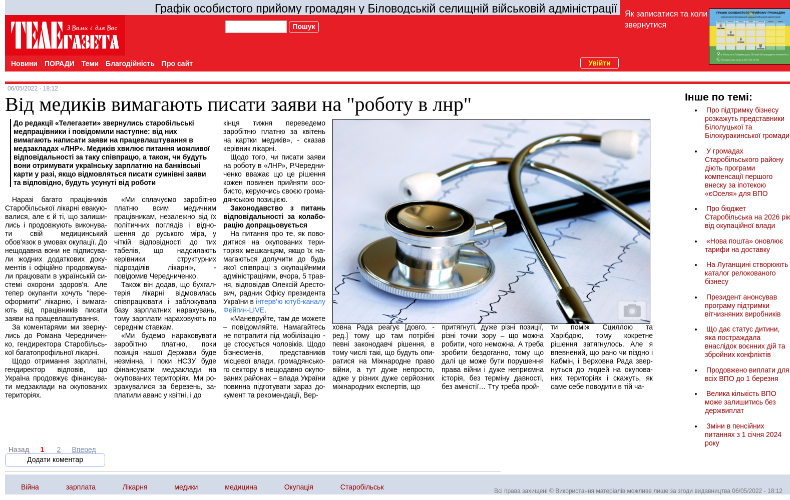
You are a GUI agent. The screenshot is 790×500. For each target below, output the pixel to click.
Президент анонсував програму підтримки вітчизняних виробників (742, 305)
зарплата (81, 487)
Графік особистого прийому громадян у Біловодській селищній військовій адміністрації (386, 8)
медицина (241, 487)
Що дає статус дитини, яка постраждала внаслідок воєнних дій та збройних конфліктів (745, 341)
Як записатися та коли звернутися (666, 19)
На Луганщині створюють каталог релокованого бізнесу (746, 273)
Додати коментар (55, 460)
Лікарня (135, 487)
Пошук (303, 26)
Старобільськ (362, 487)
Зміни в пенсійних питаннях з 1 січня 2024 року (743, 434)
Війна (30, 487)
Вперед (84, 450)
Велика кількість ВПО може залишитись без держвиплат (740, 402)
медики (186, 487)
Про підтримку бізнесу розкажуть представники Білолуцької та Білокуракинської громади (747, 123)
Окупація (298, 487)
